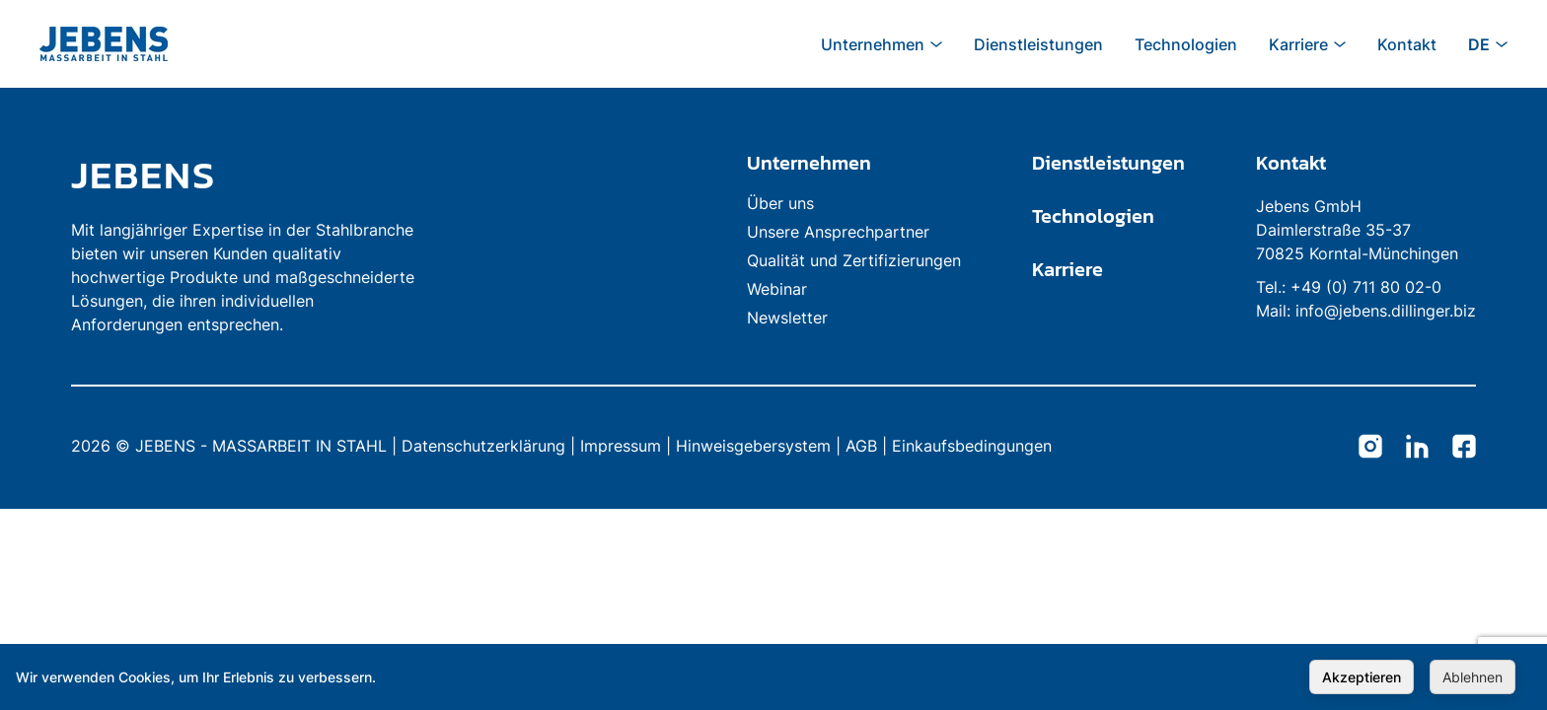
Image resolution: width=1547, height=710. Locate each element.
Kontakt (1291, 163)
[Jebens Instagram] (1370, 448)
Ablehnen (1472, 677)
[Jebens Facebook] (1464, 448)
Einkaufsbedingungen (972, 446)
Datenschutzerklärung (483, 446)
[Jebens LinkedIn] (1417, 448)
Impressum (620, 446)
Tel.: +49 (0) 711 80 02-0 (1348, 287)
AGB (861, 446)
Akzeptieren (1361, 677)
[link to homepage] (248, 174)
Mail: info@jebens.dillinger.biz (1366, 310)
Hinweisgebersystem (753, 446)
